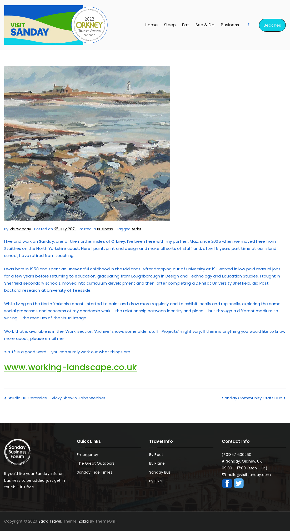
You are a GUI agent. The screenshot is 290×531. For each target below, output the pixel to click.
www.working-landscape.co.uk (70, 367)
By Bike (155, 481)
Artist (136, 229)
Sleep (170, 25)
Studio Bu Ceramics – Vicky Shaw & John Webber (56, 398)
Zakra (84, 521)
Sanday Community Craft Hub (252, 398)
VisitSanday (20, 229)
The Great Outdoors (96, 463)
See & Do (205, 25)
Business (230, 25)
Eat (185, 25)
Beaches (272, 25)
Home (151, 25)
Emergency (87, 454)
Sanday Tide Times (95, 472)
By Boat (156, 454)
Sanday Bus (160, 472)
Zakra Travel (49, 521)
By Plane (157, 463)
